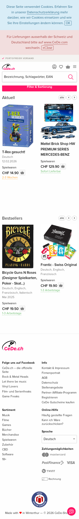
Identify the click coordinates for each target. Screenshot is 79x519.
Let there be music (14, 381)
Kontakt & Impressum (55, 368)
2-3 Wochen (10, 177)
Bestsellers (12, 218)
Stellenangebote (52, 387)
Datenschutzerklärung (43, 12)
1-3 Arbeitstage (11, 313)
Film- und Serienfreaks (16, 391)
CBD (5, 449)
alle (62, 97)
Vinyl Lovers (10, 386)
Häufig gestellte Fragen (57, 415)
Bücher (7, 430)
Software (7, 454)
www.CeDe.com (56, 42)
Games (6, 425)
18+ (4, 459)
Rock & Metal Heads (15, 377)
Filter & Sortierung (39, 87)
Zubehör (7, 444)
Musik (6, 415)
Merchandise (10, 434)
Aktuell (8, 97)
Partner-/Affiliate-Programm (59, 392)
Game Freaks (10, 396)
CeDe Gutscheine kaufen (58, 402)
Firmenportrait (51, 373)
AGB (44, 378)
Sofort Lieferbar (51, 171)
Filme (5, 420)
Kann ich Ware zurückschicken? (52, 422)
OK (68, 23)
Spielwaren (9, 440)
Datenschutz (50, 382)
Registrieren (50, 397)
